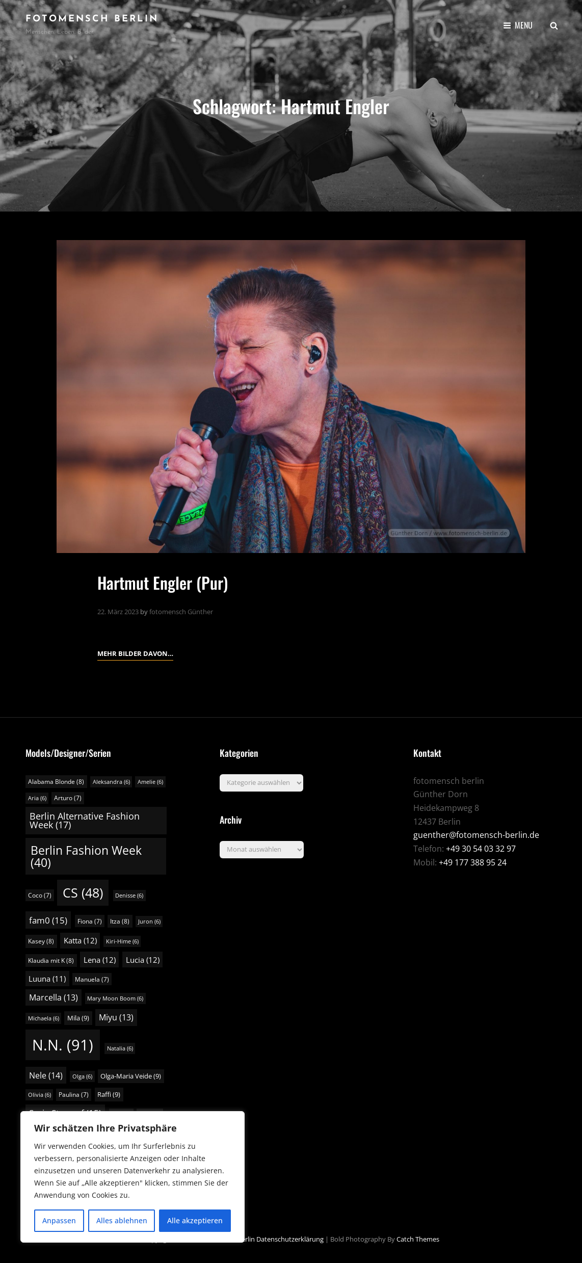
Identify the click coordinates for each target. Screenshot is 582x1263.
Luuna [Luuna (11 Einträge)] (47, 978)
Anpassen (59, 1220)
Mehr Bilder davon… (135, 652)
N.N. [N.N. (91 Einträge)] (62, 1045)
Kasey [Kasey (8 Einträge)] (41, 941)
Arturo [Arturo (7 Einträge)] (68, 798)
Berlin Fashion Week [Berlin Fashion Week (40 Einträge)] (86, 856)
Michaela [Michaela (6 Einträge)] (43, 1018)
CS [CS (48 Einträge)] (83, 892)
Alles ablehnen (121, 1220)
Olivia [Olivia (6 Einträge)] (39, 1094)
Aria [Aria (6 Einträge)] (37, 798)
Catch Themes (417, 1239)
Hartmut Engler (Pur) (163, 582)
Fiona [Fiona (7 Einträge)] (89, 921)
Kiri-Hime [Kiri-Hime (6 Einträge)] (122, 941)
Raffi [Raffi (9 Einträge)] (108, 1094)
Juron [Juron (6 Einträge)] (149, 921)
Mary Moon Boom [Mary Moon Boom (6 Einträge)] (115, 998)
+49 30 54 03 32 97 (481, 848)
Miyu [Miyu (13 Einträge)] (116, 1017)
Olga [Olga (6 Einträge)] (82, 1076)
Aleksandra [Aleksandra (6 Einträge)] (111, 781)
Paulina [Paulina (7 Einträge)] (74, 1094)
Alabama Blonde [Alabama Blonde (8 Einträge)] (56, 781)
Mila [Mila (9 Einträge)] (78, 1017)
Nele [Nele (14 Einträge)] (46, 1075)
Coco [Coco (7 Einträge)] (39, 895)
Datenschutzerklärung (290, 1239)
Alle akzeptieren (195, 1220)
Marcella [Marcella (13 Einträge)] (53, 997)
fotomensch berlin (91, 19)
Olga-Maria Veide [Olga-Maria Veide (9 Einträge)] (130, 1076)
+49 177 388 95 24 (473, 862)
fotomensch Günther (181, 611)
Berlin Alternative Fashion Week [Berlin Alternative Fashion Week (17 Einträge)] (85, 820)
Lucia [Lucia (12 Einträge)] (143, 960)
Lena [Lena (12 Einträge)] (100, 960)
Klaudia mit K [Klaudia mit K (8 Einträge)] (51, 960)
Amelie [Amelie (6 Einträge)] (150, 781)
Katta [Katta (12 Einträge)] (80, 940)
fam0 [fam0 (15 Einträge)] (48, 920)
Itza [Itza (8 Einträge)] (119, 921)
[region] (132, 1177)
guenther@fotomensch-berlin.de (476, 834)
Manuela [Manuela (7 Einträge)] (92, 979)
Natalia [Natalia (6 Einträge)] (120, 1048)
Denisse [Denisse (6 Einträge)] (129, 895)
